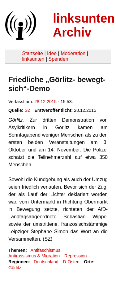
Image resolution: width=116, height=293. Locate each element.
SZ (27, 110)
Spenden (58, 59)
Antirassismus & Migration (34, 255)
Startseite (32, 53)
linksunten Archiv (84, 25)
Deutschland (46, 261)
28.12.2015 (45, 101)
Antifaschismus (45, 250)
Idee (52, 53)
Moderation (73, 53)
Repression (75, 255)
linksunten (33, 59)
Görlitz (14, 267)
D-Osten (71, 261)
